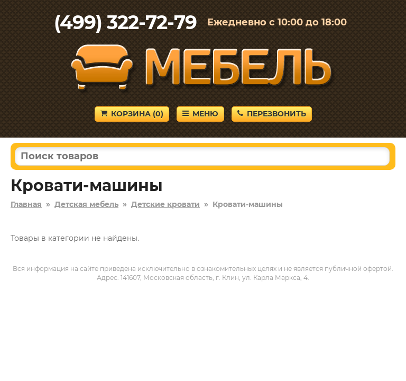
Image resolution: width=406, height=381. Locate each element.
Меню (200, 114)
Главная (26, 204)
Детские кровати (165, 204)
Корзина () (131, 114)
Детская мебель (86, 204)
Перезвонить (271, 114)
